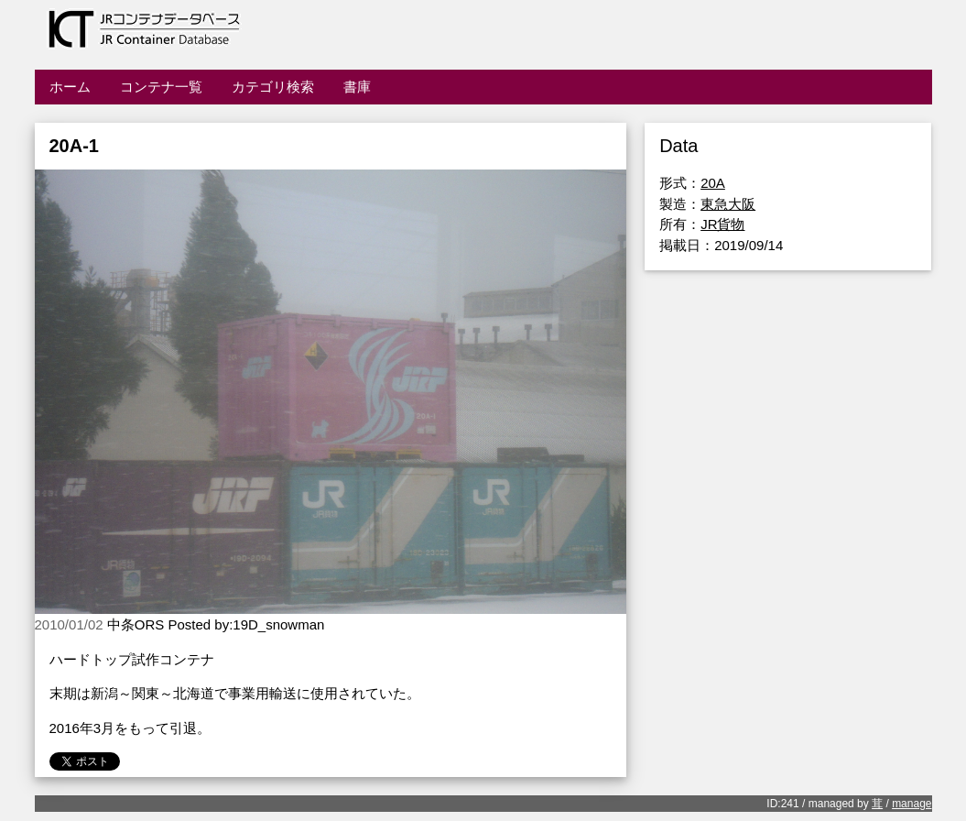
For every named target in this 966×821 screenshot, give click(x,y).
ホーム (70, 86)
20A (712, 183)
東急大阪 (727, 204)
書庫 (357, 86)
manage (911, 803)
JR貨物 (722, 224)
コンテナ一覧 (161, 86)
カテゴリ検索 (273, 86)
